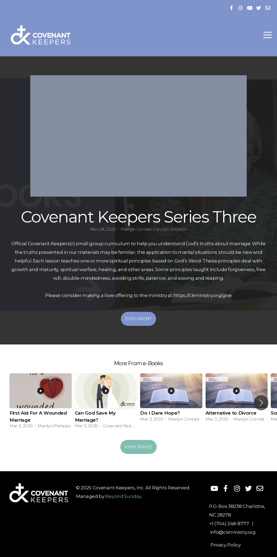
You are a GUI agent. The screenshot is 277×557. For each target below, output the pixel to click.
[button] (261, 403)
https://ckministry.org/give (202, 295)
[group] (40, 402)
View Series (138, 446)
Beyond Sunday (123, 496)
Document (138, 318)
